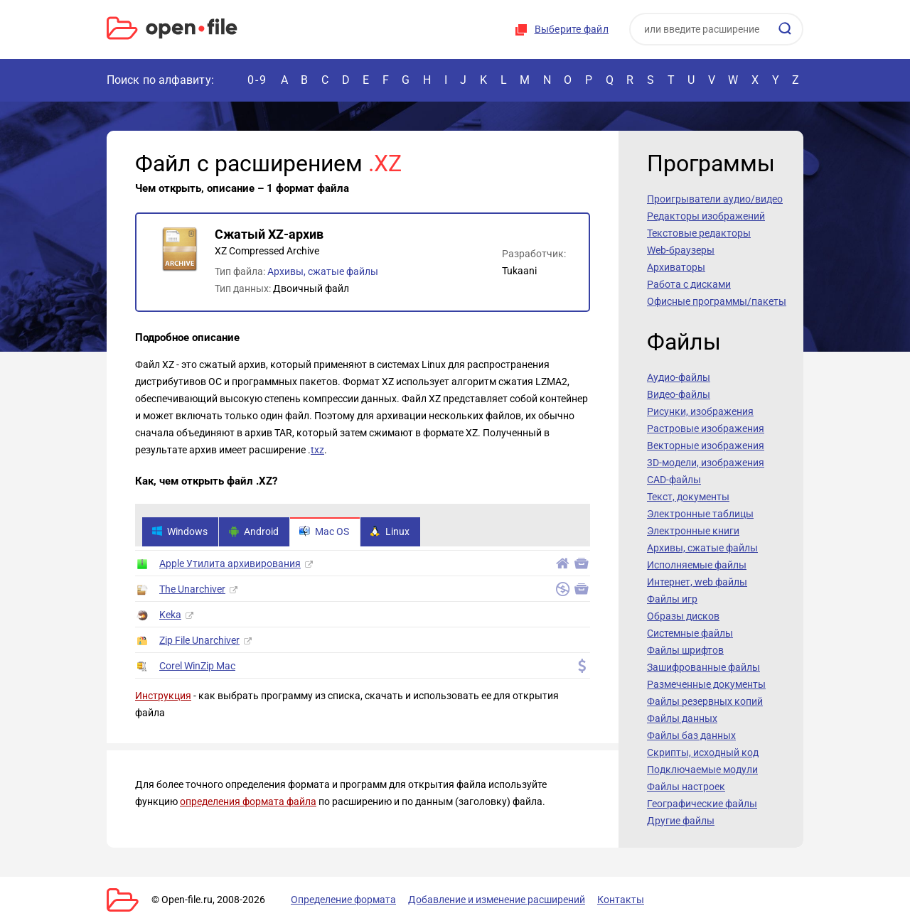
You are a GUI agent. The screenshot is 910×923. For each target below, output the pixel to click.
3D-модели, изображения (705, 462)
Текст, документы (688, 496)
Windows (179, 532)
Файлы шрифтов (685, 650)
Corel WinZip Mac (197, 666)
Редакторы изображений (706, 216)
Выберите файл (572, 29)
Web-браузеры (680, 250)
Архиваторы (676, 267)
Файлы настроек (686, 786)
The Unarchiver (192, 589)
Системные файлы (690, 633)
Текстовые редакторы (699, 233)
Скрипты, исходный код (703, 752)
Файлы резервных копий (705, 701)
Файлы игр (672, 599)
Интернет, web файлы (697, 582)
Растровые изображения (705, 428)
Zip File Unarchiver (199, 641)
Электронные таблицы (700, 513)
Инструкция (163, 696)
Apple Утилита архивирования (230, 564)
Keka (170, 615)
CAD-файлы (674, 479)
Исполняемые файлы (696, 565)
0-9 (257, 80)
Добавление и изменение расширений (496, 899)
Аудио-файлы (678, 377)
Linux (390, 532)
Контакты (620, 899)
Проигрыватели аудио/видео (715, 199)
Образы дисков (683, 616)
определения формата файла (248, 802)
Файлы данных (682, 718)
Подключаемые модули (702, 769)
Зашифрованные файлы (703, 667)
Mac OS (324, 532)
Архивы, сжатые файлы (322, 271)
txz (317, 449)
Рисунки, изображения (700, 411)
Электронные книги (693, 530)
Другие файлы (680, 820)
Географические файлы (702, 803)
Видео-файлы (678, 394)
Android (253, 532)
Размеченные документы (706, 684)
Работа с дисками (689, 284)
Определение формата (343, 899)
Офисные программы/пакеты (716, 301)
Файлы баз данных (691, 735)
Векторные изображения (705, 445)
